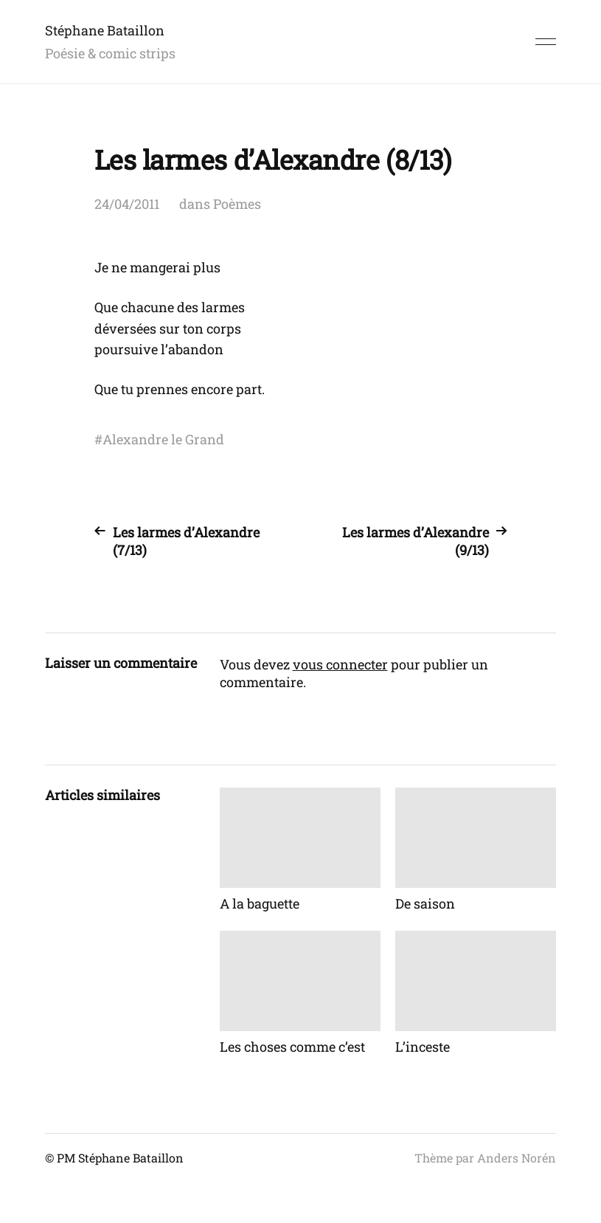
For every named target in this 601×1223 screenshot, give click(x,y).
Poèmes (237, 204)
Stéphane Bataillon (104, 30)
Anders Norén (516, 1157)
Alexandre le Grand (163, 439)
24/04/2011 (126, 204)
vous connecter (340, 664)
